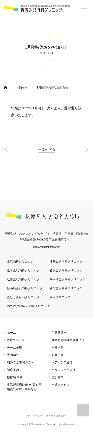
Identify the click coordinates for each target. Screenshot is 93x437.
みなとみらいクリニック (23, 297)
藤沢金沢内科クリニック (66, 270)
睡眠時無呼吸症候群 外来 (68, 340)
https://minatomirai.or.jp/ (46, 247)
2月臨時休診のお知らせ (85, 149)
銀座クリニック (60, 297)
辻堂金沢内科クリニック (23, 279)
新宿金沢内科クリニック (66, 288)
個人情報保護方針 (56, 415)
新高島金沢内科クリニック (25, 288)
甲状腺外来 (59, 332)
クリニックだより (63, 370)
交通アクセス (60, 384)
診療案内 (13, 370)
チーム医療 (14, 347)
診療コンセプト (17, 340)
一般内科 (57, 347)
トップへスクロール (83, 410)
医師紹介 (13, 355)
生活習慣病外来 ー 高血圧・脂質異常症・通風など (25, 387)
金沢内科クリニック (20, 261)
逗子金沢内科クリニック (23, 270)
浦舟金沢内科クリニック (66, 261)
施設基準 (57, 377)
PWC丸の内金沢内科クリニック (28, 306)
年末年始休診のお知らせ (7, 149)
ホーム (11, 332)
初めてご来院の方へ (20, 362)
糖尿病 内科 (15, 377)
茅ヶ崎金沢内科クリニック (67, 279)
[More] (84, 8)
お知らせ (22, 87)
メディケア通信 (62, 362)
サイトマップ (34, 415)
